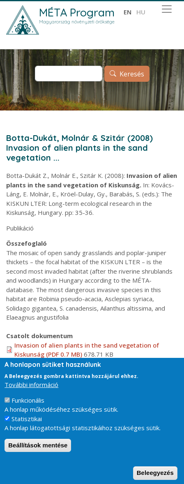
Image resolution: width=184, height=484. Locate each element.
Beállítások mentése (37, 452)
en (127, 12)
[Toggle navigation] (167, 9)
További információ (31, 391)
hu (140, 12)
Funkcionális (28, 407)
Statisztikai (27, 426)
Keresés (132, 73)
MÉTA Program (77, 12)
